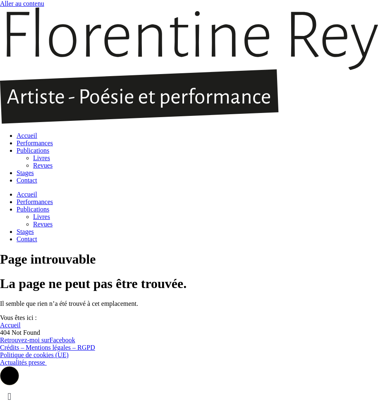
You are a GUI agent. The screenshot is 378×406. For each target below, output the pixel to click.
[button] (9, 375)
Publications (33, 150)
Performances (35, 143)
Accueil (27, 135)
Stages (25, 172)
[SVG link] (189, 66)
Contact (27, 180)
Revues (43, 165)
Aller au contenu (22, 3)
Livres (41, 157)
